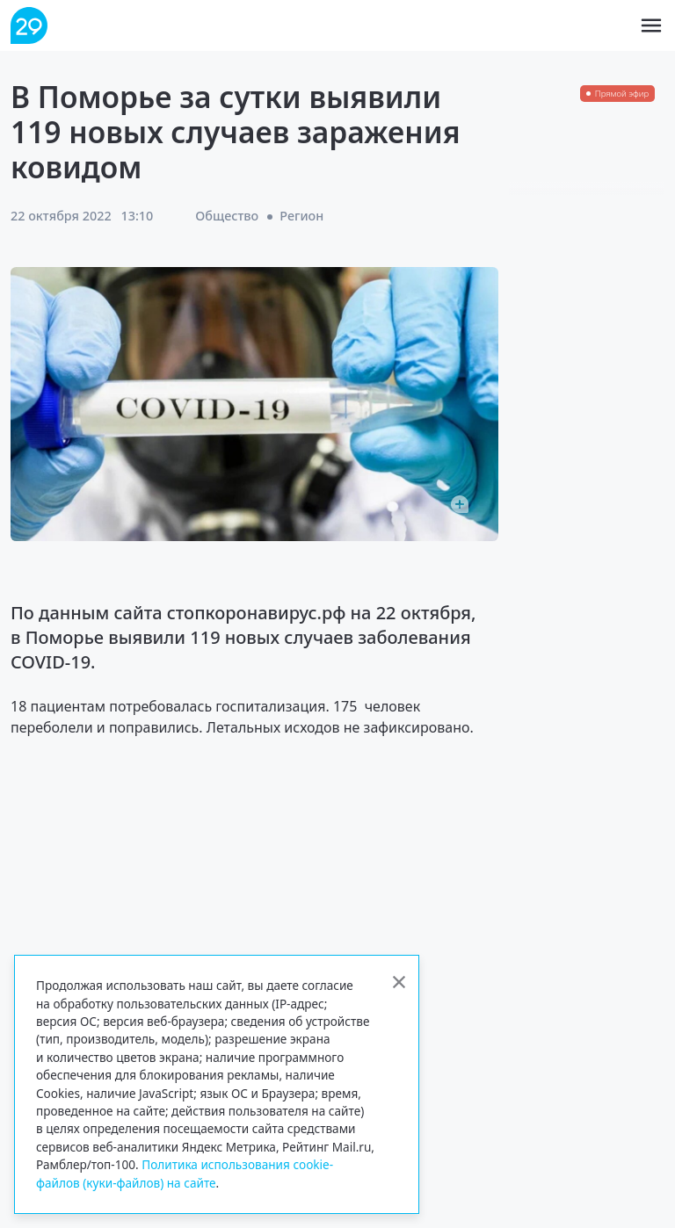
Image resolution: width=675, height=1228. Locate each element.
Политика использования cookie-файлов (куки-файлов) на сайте (184, 1173)
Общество (226, 215)
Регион (301, 215)
